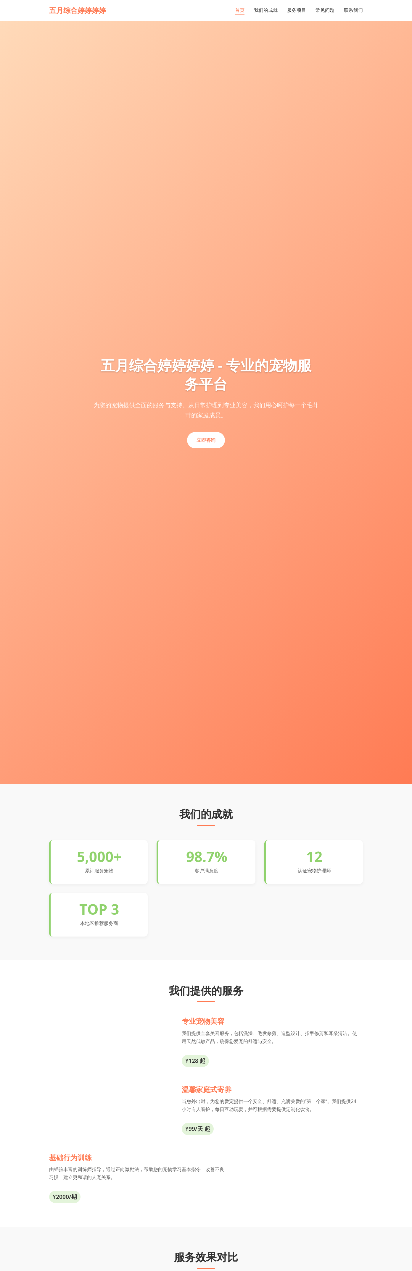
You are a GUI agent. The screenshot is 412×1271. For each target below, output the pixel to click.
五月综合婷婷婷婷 (77, 10)
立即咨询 (206, 440)
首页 (239, 10)
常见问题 (325, 10)
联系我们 (353, 10)
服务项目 (296, 10)
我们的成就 (266, 10)
